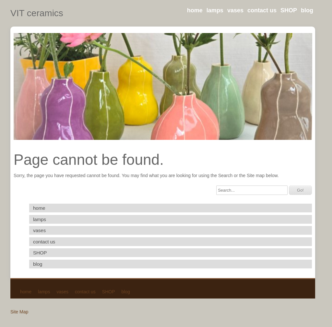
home (195, 10)
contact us (262, 10)
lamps (215, 10)
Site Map (19, 311)
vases (235, 10)
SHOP (288, 10)
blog (307, 10)
